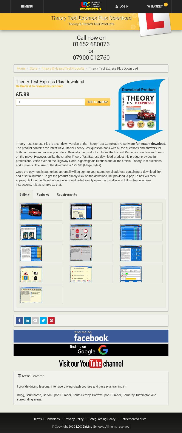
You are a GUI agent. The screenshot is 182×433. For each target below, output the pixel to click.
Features (43, 194)
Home (21, 68)
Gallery (24, 194)
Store (33, 68)
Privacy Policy (74, 419)
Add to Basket (98, 102)
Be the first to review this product (39, 86)
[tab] (24, 194)
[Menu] (27, 6)
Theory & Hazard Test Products (63, 68)
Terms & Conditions (47, 419)
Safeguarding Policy (102, 419)
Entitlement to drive (133, 419)
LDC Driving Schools (90, 426)
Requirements (67, 194)
